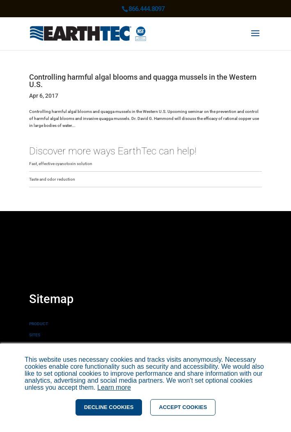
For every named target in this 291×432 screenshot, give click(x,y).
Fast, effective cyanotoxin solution (60, 163)
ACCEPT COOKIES (183, 407)
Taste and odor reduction (52, 179)
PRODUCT (38, 324)
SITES (34, 335)
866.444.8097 (146, 9)
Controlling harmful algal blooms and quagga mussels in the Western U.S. (143, 81)
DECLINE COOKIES (109, 407)
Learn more (114, 387)
